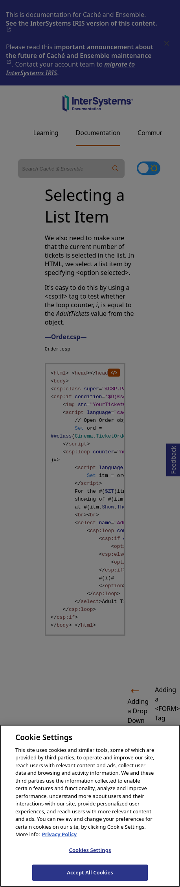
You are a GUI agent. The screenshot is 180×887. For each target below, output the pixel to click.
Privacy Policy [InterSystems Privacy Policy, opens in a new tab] (59, 840)
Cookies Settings (90, 856)
